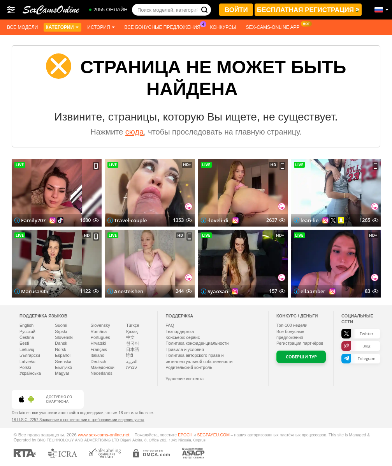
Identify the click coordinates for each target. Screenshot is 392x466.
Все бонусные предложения (164, 26)
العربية (131, 361)
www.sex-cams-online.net (104, 434)
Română (99, 331)
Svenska (63, 361)
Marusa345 (34, 291)
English (26, 325)
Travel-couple (130, 220)
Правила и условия (184, 349)
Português (100, 337)
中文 (130, 337)
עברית (131, 367)
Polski (25, 367)
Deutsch (98, 361)
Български (29, 355)
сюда (134, 132)
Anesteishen (128, 291)
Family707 (33, 220)
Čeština (26, 337)
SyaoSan (217, 291)
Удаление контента (184, 378)
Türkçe (132, 325)
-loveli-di (218, 220)
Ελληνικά (63, 367)
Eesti (24, 343)
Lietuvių (26, 349)
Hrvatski (98, 343)
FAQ (169, 325)
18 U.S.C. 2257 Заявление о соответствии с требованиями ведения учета (78, 420)
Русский (27, 331)
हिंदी (129, 355)
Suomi (61, 325)
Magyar (62, 373)
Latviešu (27, 361)
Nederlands (102, 373)
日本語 (132, 349)
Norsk (60, 349)
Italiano (97, 355)
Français (99, 349)
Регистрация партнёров (299, 343)
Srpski (61, 331)
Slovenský (100, 325)
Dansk (61, 343)
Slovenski (64, 337)
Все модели (22, 27)
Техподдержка (179, 331)
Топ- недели (292, 325)
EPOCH (185, 434)
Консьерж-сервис (182, 337)
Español (62, 355)
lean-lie (309, 220)
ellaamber (313, 291)
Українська (30, 373)
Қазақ (132, 331)
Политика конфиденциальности (197, 343)
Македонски (102, 367)
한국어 (132, 343)
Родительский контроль (188, 367)
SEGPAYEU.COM (213, 434)
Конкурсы (223, 27)
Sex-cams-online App (274, 26)
